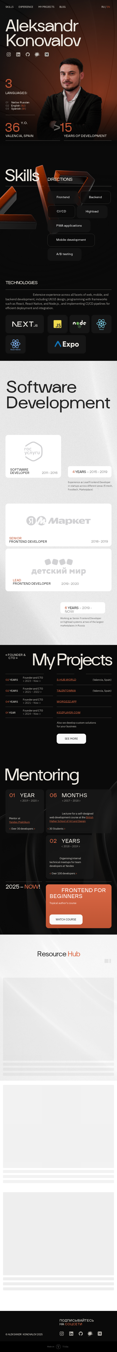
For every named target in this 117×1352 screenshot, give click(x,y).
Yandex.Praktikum (19, 822)
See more (71, 738)
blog (62, 7)
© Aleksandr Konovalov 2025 (24, 1334)
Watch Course (66, 919)
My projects (46, 7)
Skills (9, 7)
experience (26, 7)
